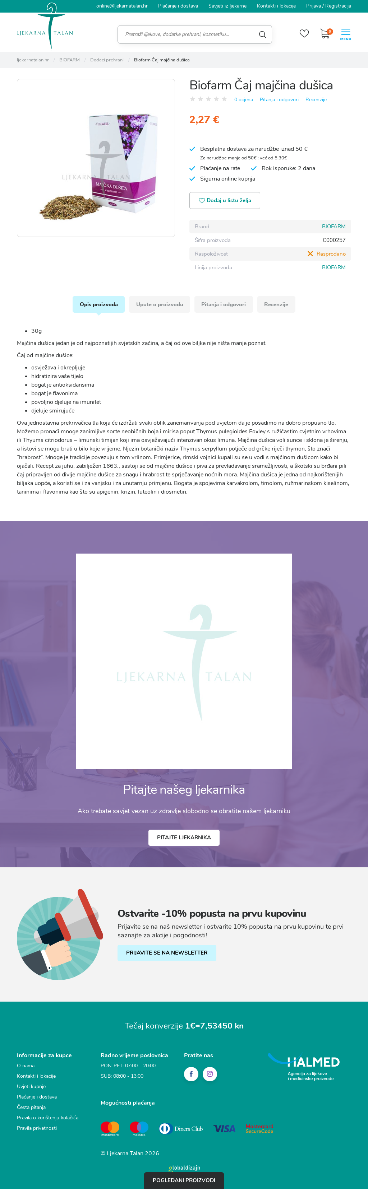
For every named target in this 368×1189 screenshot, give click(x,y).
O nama (25, 1066)
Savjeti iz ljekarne (227, 6)
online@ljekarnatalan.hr (122, 6)
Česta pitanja (31, 1107)
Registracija (338, 6)
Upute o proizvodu (159, 304)
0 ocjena (243, 99)
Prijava (313, 6)
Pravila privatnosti (37, 1128)
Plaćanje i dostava (178, 6)
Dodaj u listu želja (225, 201)
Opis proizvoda (98, 304)
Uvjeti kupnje (31, 1086)
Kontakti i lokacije (276, 6)
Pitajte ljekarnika (184, 838)
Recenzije (316, 99)
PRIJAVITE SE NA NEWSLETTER (167, 953)
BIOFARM (334, 226)
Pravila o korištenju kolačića (47, 1118)
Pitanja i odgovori (279, 99)
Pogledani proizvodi (184, 1180)
